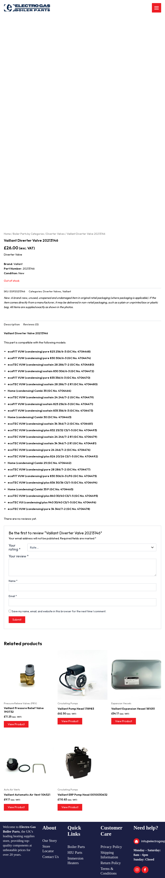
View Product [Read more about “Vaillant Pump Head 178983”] (69, 721)
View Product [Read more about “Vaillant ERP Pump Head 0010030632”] (69, 807)
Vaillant (66, 291)
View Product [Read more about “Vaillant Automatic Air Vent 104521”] (16, 807)
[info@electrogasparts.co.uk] (136, 841)
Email (13, 596)
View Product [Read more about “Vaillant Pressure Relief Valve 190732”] (16, 724)
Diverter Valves (55, 233)
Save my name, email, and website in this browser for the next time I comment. (59, 611)
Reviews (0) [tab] (31, 324)
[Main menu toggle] (156, 7)
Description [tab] (12, 324)
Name (13, 581)
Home (7, 233)
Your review (19, 556)
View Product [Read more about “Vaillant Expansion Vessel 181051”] (123, 721)
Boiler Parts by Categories (28, 233)
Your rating (15, 547)
